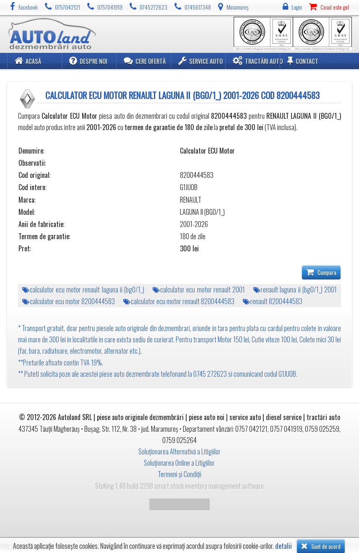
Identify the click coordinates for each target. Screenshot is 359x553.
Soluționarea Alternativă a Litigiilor (179, 451)
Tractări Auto (258, 60)
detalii (283, 546)
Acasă (28, 60)
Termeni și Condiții (179, 474)
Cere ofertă (145, 60)
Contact (302, 60)
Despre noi (88, 60)
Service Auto (200, 60)
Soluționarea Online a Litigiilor (179, 463)
